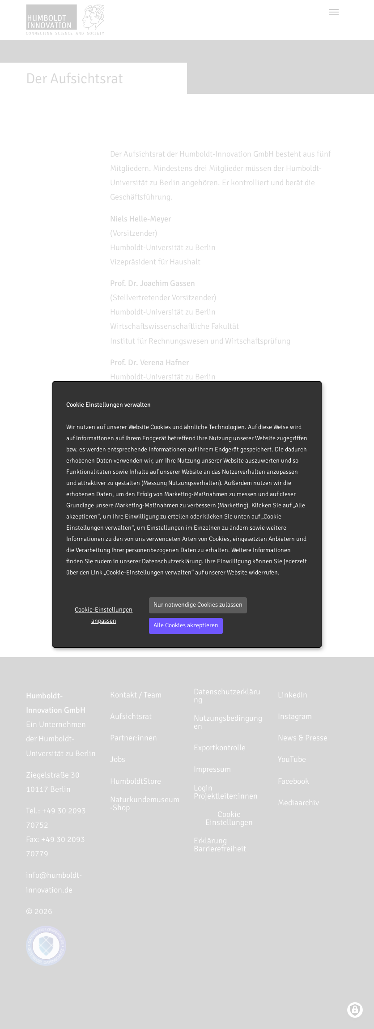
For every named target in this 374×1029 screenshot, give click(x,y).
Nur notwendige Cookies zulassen (197, 604)
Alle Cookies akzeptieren (185, 625)
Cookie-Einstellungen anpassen (103, 615)
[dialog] (187, 514)
